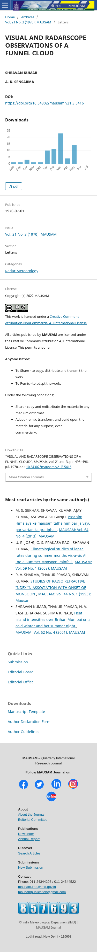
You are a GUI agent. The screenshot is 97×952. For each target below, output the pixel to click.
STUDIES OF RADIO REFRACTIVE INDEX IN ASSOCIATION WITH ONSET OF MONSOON (51, 587)
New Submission (30, 867)
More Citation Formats (26, 477)
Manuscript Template (26, 711)
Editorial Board (21, 671)
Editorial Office (21, 682)
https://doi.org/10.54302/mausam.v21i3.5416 (44, 103)
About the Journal (31, 814)
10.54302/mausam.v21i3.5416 (48, 466)
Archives (27, 17)
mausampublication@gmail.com (42, 892)
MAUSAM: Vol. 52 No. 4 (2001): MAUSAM (50, 632)
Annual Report (29, 839)
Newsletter (26, 834)
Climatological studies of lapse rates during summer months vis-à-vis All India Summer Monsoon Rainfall (51, 555)
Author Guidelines (23, 731)
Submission (18, 661)
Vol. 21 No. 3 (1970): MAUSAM (28, 22)
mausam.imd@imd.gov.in (37, 887)
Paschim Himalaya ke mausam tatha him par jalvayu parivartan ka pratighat (53, 523)
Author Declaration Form (29, 721)
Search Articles (29, 853)
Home (10, 17)
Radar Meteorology (21, 270)
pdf (15, 186)
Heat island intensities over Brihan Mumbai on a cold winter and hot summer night (53, 619)
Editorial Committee (32, 820)
